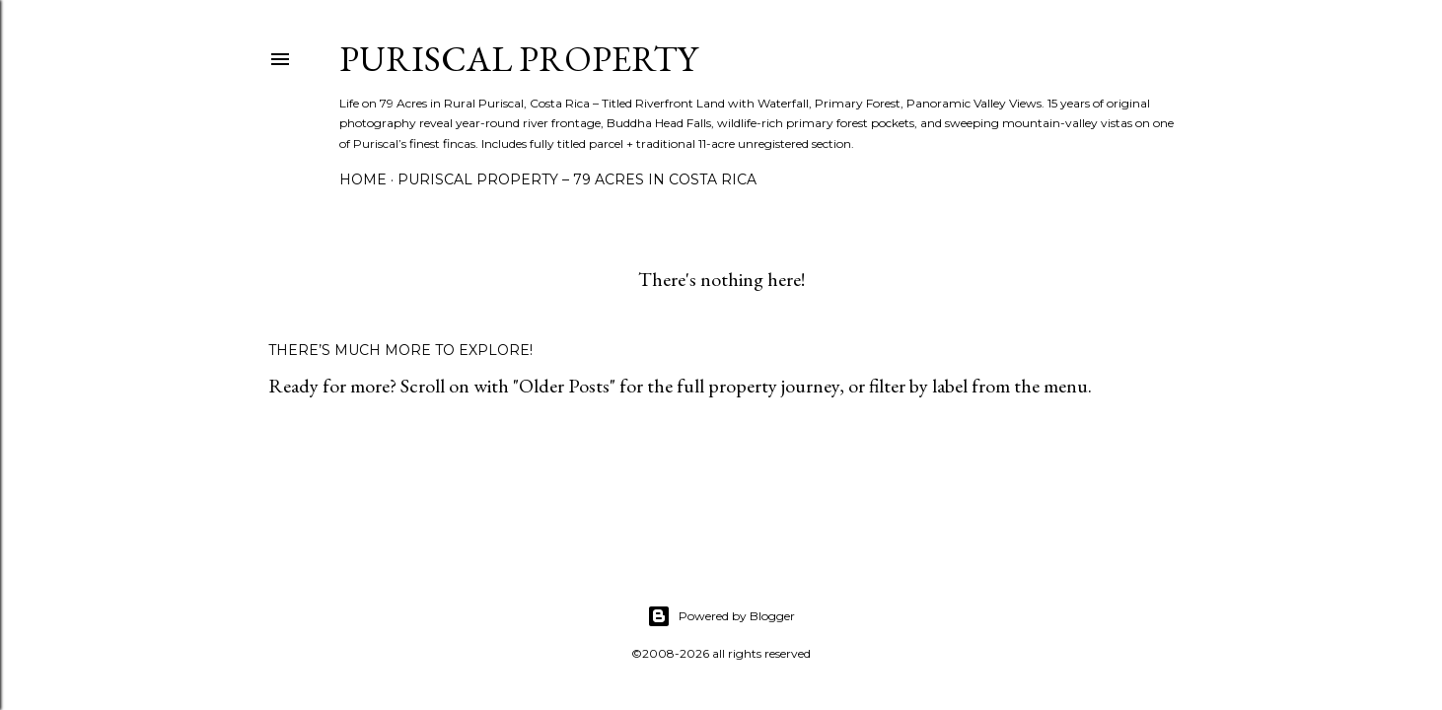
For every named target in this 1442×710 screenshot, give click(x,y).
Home (363, 179)
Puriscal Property (518, 59)
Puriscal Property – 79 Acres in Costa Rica (577, 179)
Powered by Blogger (721, 616)
